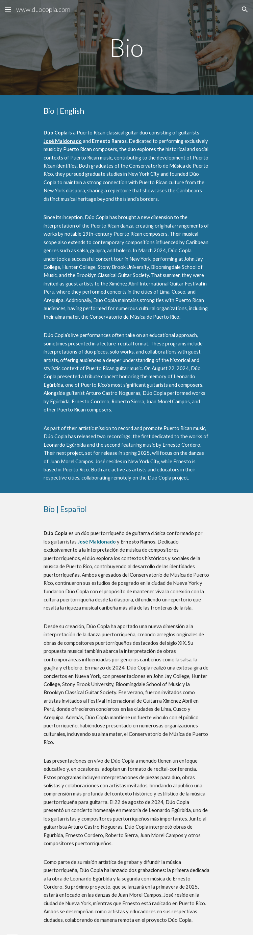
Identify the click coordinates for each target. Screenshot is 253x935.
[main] (126, 47)
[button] (8, 9)
